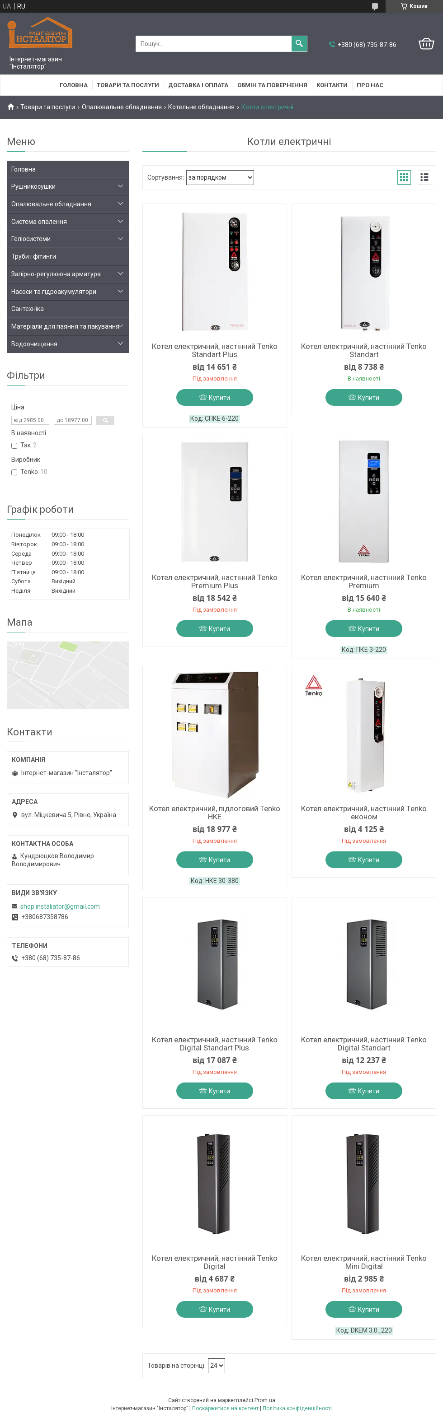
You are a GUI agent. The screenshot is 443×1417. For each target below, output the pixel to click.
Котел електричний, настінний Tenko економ (364, 812)
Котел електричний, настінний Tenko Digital (215, 1262)
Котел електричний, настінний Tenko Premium (364, 581)
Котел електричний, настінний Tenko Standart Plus (215, 350)
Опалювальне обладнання (122, 107)
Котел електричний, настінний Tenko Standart (364, 350)
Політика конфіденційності (297, 1408)
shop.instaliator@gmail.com (60, 906)
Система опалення (39, 221)
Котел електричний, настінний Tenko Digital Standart (364, 1044)
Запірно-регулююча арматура (56, 274)
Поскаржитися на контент (225, 1408)
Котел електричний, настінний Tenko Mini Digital (364, 1262)
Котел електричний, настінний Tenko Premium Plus (215, 581)
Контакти (332, 85)
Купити (219, 397)
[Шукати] (299, 43)
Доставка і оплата (198, 85)
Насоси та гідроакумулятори (53, 291)
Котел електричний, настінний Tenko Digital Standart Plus (215, 1044)
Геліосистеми (31, 238)
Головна (74, 85)
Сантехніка (27, 308)
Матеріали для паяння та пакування (65, 326)
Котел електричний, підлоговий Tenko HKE (214, 812)
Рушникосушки (33, 186)
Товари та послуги (128, 85)
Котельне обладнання (201, 107)
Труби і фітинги (33, 256)
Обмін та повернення (272, 85)
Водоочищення (34, 344)
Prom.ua (264, 1400)
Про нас (370, 85)
